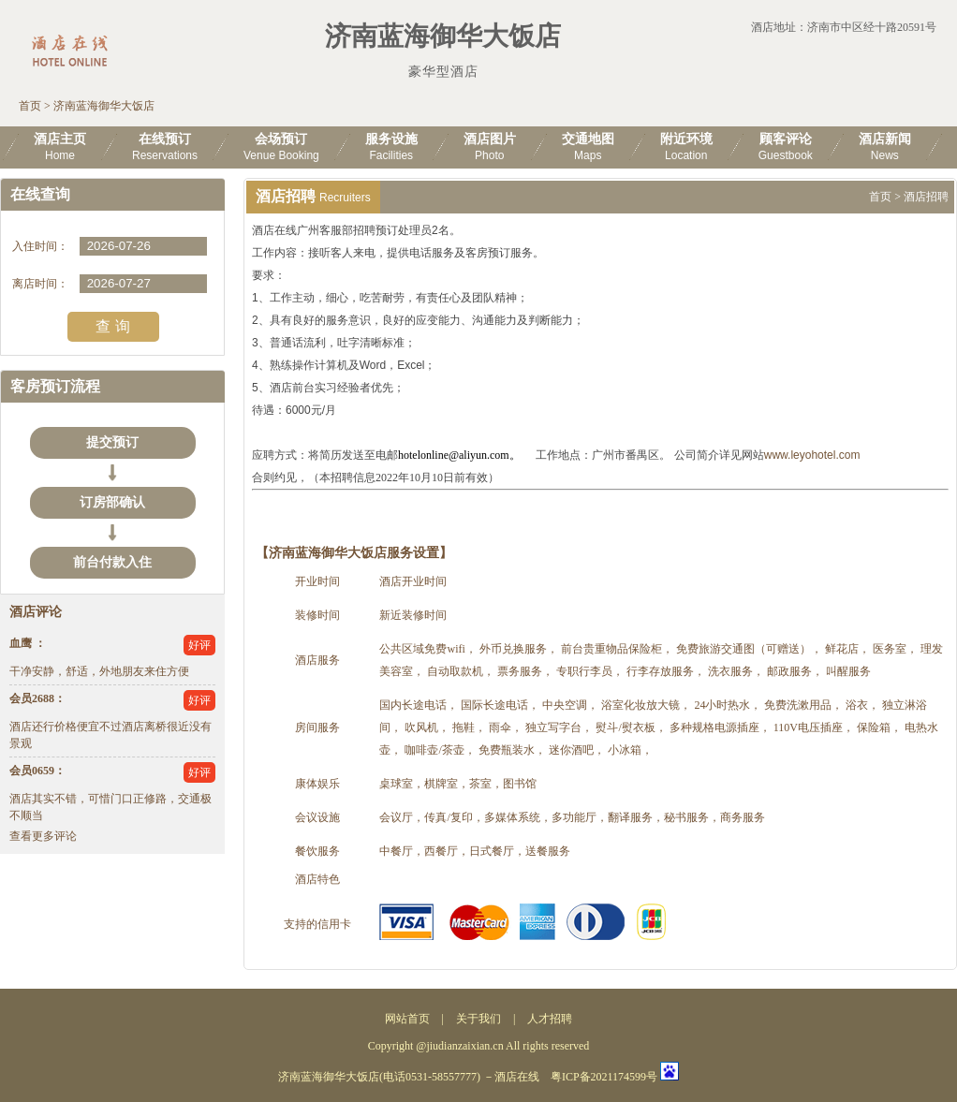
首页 (30, 105)
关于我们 (478, 1018)
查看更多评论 (43, 836)
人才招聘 (549, 1018)
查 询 (112, 326)
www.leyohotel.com (812, 455)
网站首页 (407, 1018)
